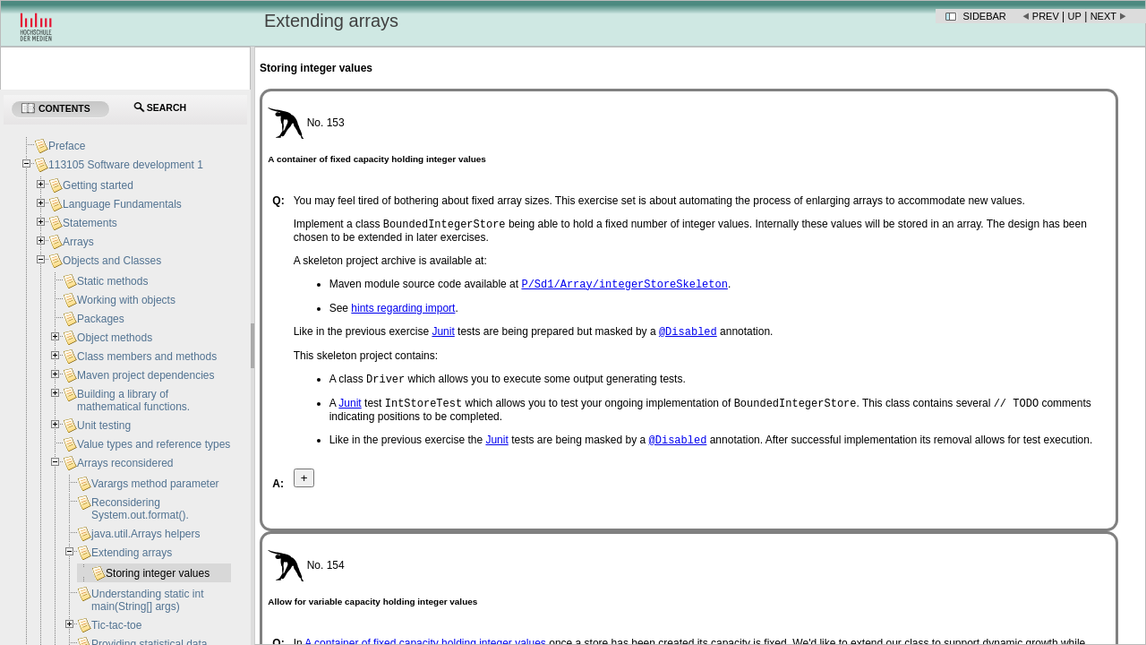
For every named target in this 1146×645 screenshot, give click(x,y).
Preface (66, 146)
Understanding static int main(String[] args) (147, 600)
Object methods (114, 337)
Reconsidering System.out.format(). (140, 508)
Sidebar (984, 16)
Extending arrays (131, 552)
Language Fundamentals (122, 204)
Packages (100, 319)
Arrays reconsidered (125, 463)
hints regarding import (403, 311)
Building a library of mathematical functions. (133, 400)
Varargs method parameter (155, 483)
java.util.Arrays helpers (145, 534)
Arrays (78, 242)
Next (1103, 16)
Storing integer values (158, 573)
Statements (90, 223)
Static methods (112, 281)
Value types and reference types (153, 444)
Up (1075, 16)
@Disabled (688, 336)
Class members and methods (147, 356)
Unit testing (104, 425)
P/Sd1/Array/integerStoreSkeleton (624, 287)
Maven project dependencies (145, 375)
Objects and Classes (112, 260)
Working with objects (126, 300)
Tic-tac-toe (116, 625)
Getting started (98, 185)
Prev (1045, 16)
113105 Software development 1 (125, 165)
